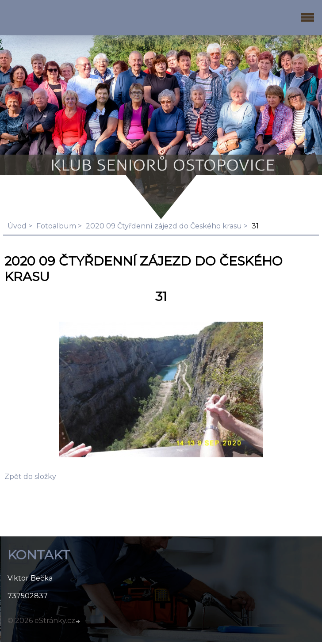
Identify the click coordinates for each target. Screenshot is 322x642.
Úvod (17, 226)
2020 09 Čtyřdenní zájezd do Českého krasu (164, 226)
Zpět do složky (30, 476)
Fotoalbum (56, 226)
